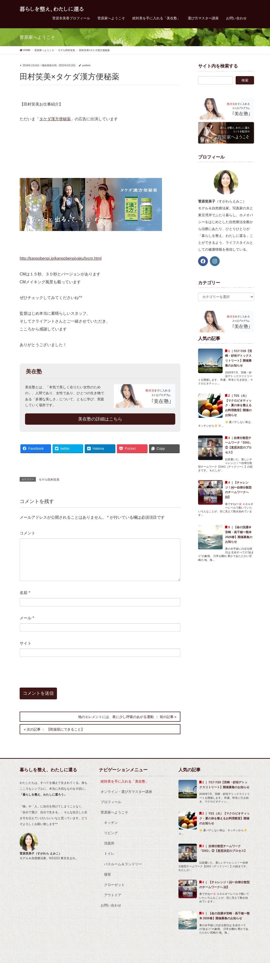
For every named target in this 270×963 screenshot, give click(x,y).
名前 (25, 593)
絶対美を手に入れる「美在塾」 (125, 781)
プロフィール (111, 802)
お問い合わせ (111, 905)
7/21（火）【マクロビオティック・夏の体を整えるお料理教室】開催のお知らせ (238, 405)
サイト (25, 643)
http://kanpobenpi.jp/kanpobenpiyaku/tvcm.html (61, 258)
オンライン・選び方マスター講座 (126, 792)
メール (27, 618)
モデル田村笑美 (49, 479)
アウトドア (112, 895)
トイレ (109, 853)
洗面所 (109, 843)
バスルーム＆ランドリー (123, 864)
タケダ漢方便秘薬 (55, 119)
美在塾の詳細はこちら (100, 419)
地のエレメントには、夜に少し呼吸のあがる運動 (116, 717)
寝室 (107, 874)
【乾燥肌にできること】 (65, 729)
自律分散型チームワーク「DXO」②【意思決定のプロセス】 (223, 851)
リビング (111, 833)
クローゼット (114, 885)
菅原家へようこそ (114, 812)
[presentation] (53, 675)
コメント (27, 533)
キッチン (111, 823)
